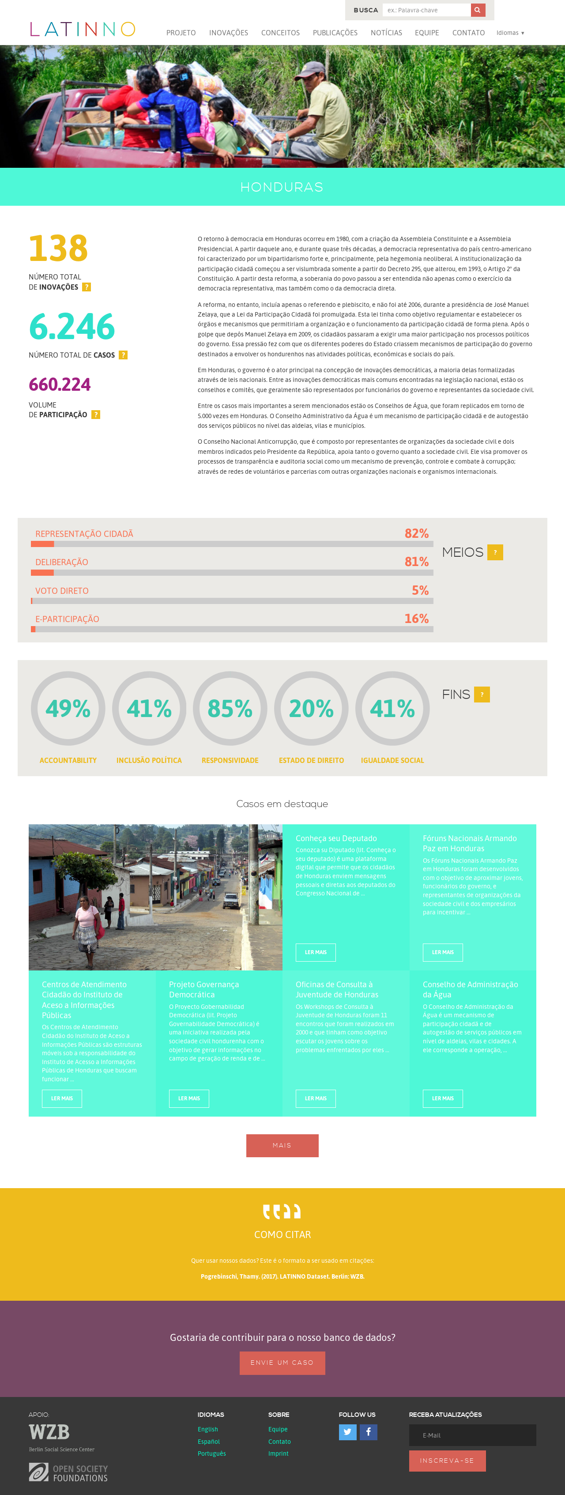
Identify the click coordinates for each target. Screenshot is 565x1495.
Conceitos (280, 32)
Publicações (335, 32)
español (209, 1441)
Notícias (386, 32)
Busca (366, 11)
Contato (468, 32)
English (208, 1429)
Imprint (278, 1453)
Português (212, 1453)
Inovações (228, 32)
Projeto (181, 32)
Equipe (427, 32)
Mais (282, 1146)
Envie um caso (282, 1363)
